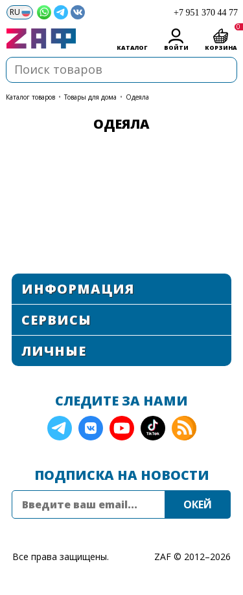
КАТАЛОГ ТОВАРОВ (30, 97)
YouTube (122, 428)
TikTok (153, 428)
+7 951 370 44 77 (206, 12)
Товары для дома (90, 97)
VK (90, 428)
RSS (184, 428)
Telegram (59, 428)
